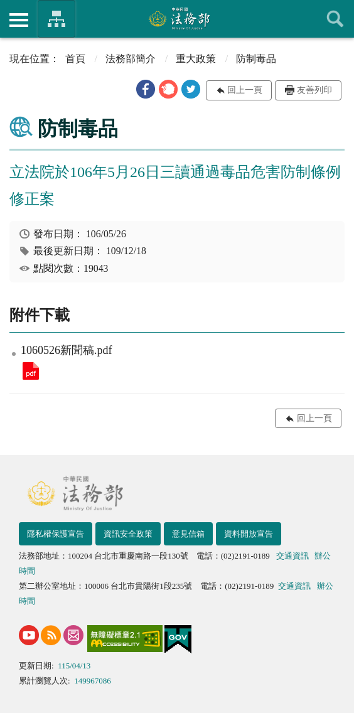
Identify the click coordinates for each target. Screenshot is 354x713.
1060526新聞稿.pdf (31, 371)
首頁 (75, 58)
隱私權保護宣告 (55, 534)
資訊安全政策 (128, 534)
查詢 (335, 19)
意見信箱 (188, 534)
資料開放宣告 (248, 534)
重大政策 (196, 58)
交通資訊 (292, 555)
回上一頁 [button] (244, 90)
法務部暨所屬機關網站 (56, 19)
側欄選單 (18, 20)
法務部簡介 (130, 58)
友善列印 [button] (314, 90)
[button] (145, 89)
